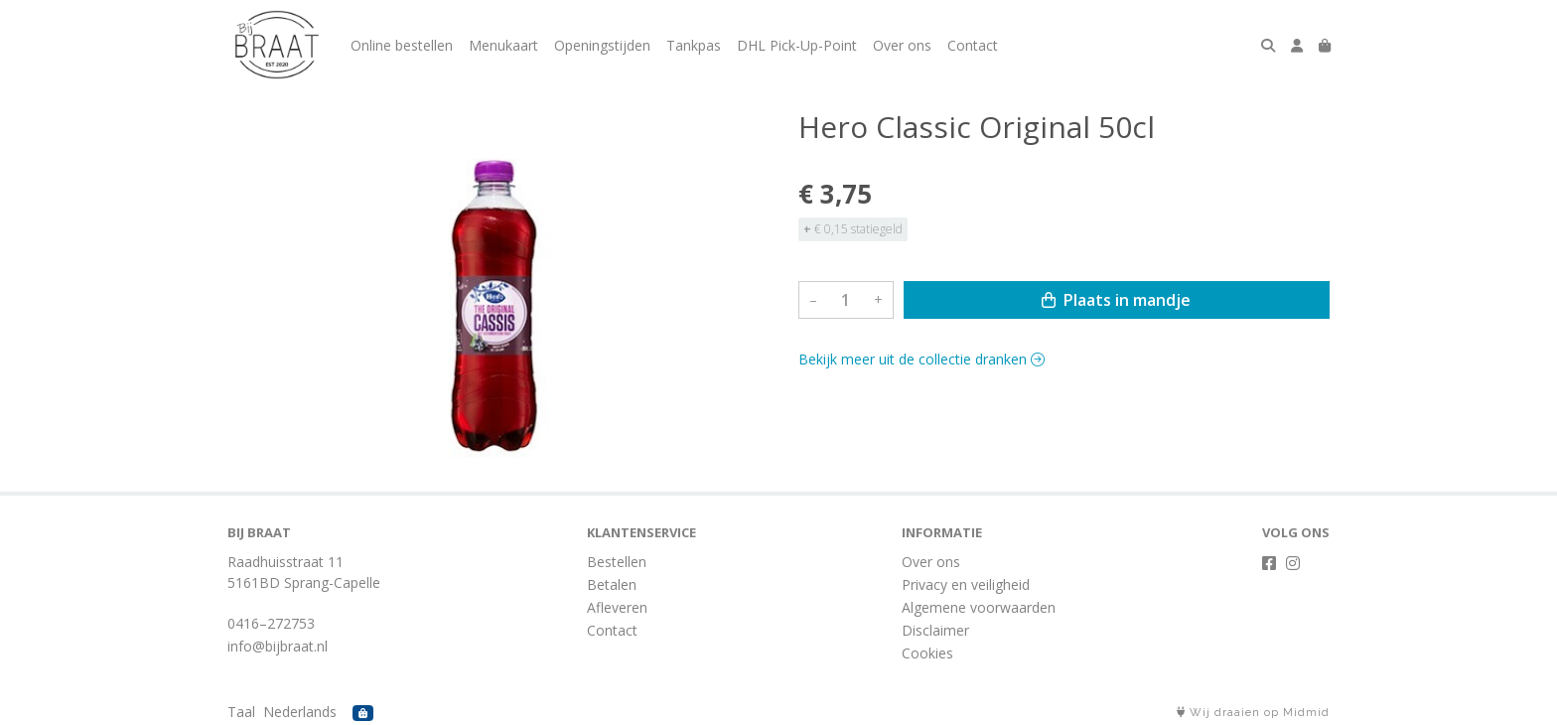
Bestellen (616, 561)
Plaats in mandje (1116, 300)
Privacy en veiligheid (966, 584)
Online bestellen (402, 45)
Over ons (902, 45)
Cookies (927, 653)
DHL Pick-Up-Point (797, 45)
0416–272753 (271, 623)
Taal (241, 711)
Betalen (612, 584)
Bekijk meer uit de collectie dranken (921, 359)
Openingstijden (602, 45)
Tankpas (693, 45)
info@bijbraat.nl (277, 646)
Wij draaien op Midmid (1253, 712)
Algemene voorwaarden (979, 607)
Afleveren (617, 607)
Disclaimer (935, 630)
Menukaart (503, 45)
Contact (972, 45)
